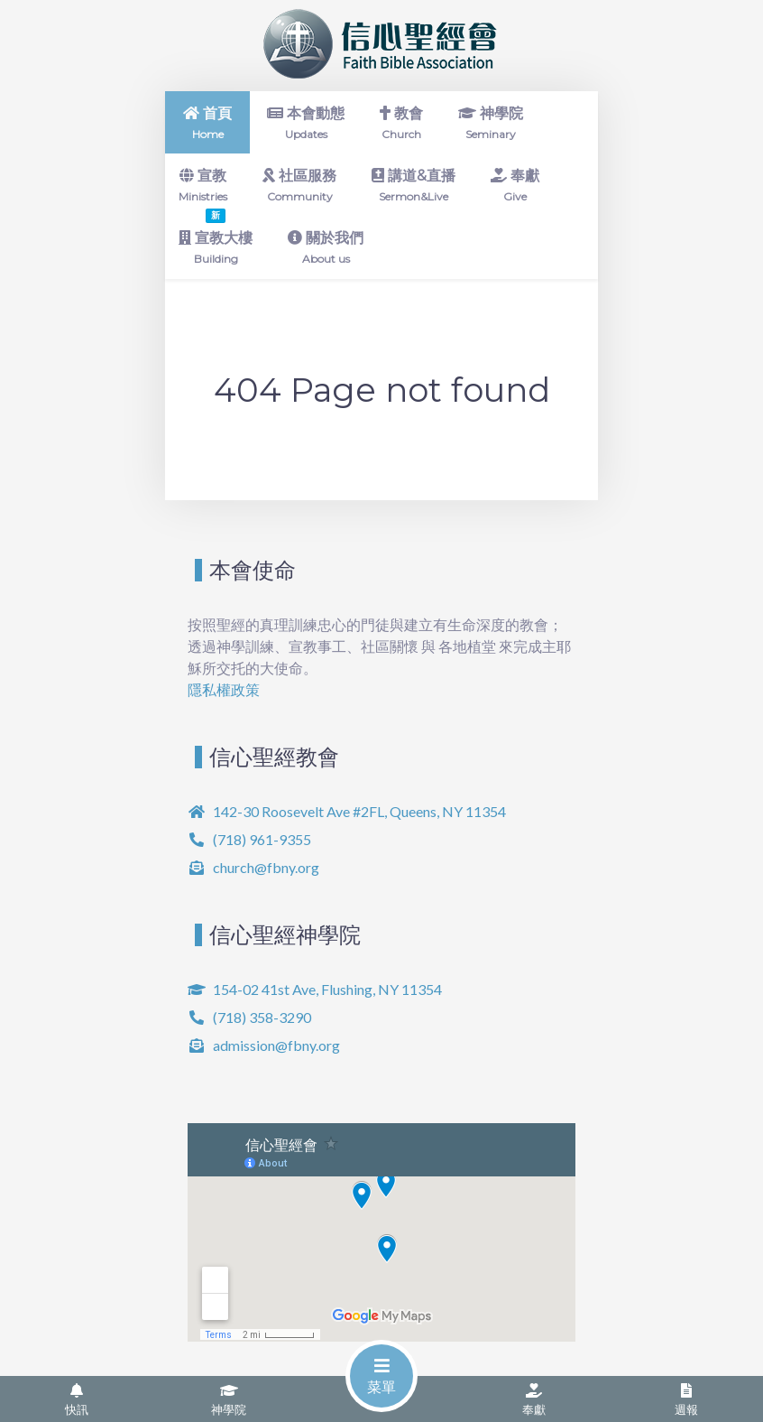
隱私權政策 (224, 689)
